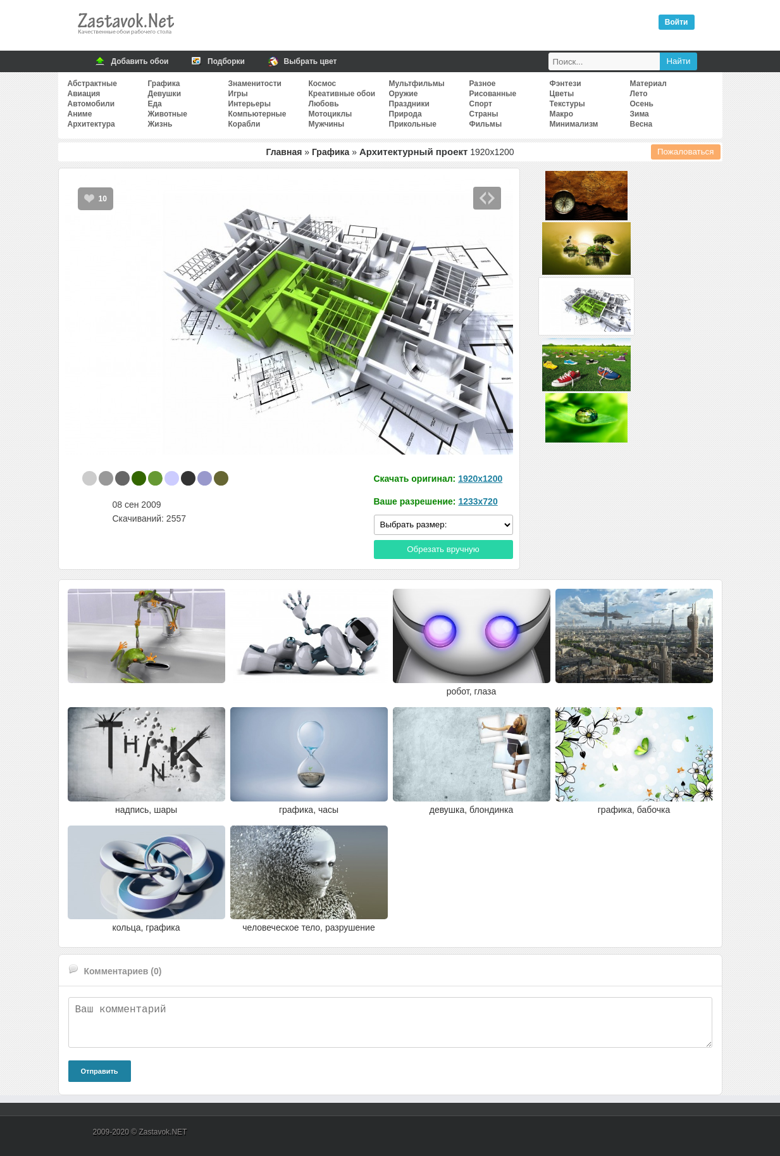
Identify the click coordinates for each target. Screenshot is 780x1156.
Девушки (165, 93)
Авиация (84, 93)
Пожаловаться (685, 151)
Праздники (409, 103)
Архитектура (91, 124)
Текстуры (567, 103)
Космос (323, 83)
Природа (405, 114)
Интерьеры (249, 103)
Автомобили (91, 103)
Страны (483, 114)
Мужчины (327, 124)
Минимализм (574, 124)
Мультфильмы (417, 83)
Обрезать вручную (443, 549)
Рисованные (493, 93)
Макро (561, 114)
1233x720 (477, 501)
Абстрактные (92, 83)
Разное (482, 83)
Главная (284, 152)
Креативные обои (342, 93)
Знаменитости (255, 83)
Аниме (80, 114)
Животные (168, 114)
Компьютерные (257, 114)
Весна (641, 124)
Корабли (244, 124)
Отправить (99, 1071)
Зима (639, 114)
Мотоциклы (330, 114)
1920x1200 (480, 479)
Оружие (403, 93)
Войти (676, 22)
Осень (641, 103)
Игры (238, 93)
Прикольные (412, 124)
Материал (648, 83)
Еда (155, 103)
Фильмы (485, 124)
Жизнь (160, 124)
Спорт (480, 103)
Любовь (324, 103)
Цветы (562, 93)
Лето (639, 93)
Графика (164, 83)
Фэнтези (565, 83)
